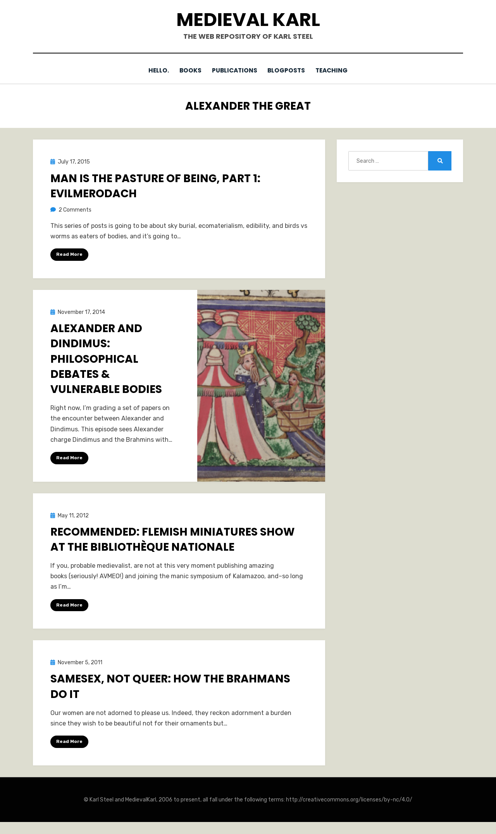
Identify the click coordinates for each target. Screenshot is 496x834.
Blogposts (288, 70)
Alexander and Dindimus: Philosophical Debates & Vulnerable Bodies (106, 358)
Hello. (154, 70)
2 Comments (75, 209)
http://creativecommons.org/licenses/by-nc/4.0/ (349, 799)
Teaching (336, 70)
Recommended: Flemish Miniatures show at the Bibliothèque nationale (172, 539)
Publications (234, 70)
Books (188, 70)
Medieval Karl (248, 20)
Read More (69, 254)
